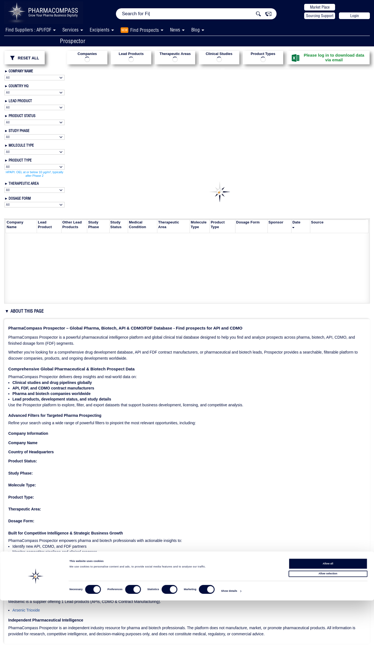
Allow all (328, 611)
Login (354, 15)
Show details (229, 638)
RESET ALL (24, 58)
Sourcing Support (319, 15)
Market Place (320, 7)
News (175, 30)
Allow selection (328, 621)
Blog (195, 30)
